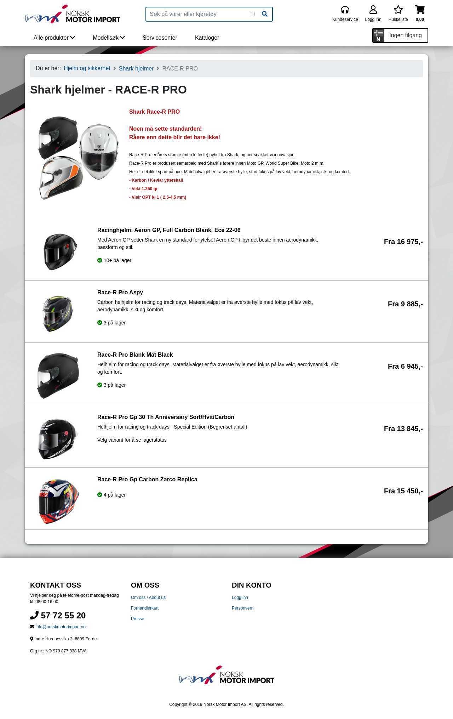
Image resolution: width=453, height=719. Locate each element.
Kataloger (207, 38)
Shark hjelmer (136, 69)
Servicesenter (160, 38)
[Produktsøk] (198, 14)
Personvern (242, 608)
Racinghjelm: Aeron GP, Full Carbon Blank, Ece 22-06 (169, 230)
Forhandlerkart (145, 608)
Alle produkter (54, 38)
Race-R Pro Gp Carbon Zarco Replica (147, 479)
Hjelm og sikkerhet (87, 68)
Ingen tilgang (405, 35)
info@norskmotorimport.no (60, 626)
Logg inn (240, 597)
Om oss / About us (148, 597)
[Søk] (265, 14)
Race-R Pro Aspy (120, 292)
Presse (137, 618)
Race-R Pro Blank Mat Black (135, 355)
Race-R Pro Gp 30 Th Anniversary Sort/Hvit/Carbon (165, 417)
